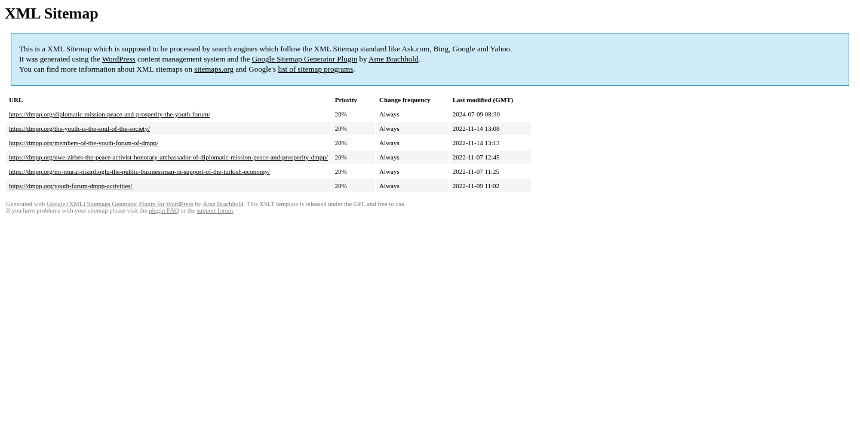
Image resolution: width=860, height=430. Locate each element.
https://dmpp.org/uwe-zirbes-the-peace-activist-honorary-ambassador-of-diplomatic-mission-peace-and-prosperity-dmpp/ (168, 157)
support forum (214, 210)
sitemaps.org (214, 68)
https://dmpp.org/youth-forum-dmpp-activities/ (71, 185)
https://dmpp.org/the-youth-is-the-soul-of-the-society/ (79, 128)
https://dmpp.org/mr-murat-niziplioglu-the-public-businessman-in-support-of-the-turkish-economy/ (139, 171)
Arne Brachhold (393, 58)
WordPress (119, 58)
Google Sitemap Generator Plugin (305, 58)
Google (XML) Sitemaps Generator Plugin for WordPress (120, 204)
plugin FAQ (164, 210)
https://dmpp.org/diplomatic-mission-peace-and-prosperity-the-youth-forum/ (109, 114)
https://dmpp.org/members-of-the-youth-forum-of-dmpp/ (83, 142)
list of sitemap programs (315, 68)
